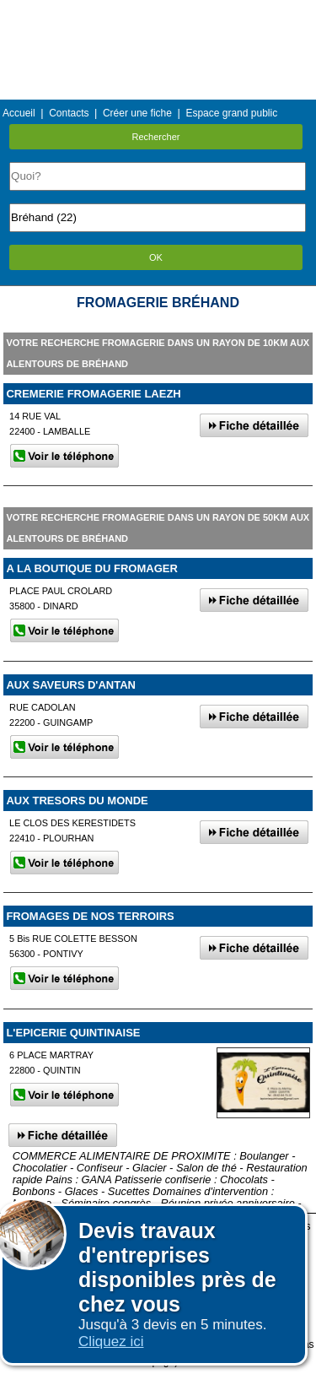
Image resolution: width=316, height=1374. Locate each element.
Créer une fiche (137, 113)
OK (156, 257)
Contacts (68, 113)
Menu (157, 12)
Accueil (19, 113)
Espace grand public (231, 113)
